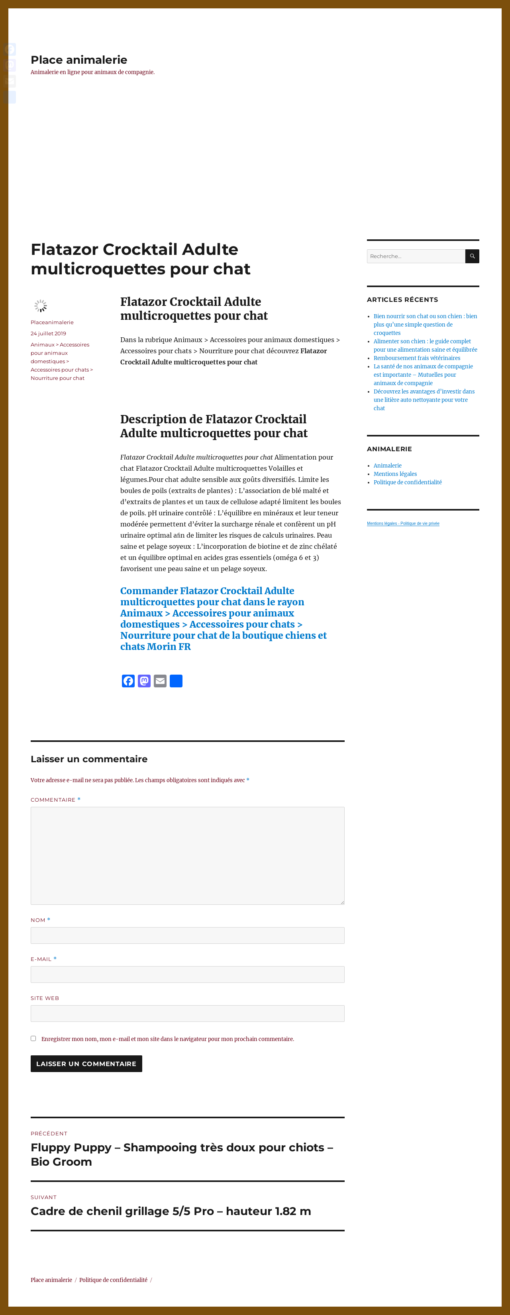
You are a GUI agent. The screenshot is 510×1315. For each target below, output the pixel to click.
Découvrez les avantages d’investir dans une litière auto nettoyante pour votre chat (424, 400)
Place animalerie (79, 60)
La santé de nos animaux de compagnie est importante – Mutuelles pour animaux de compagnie (423, 375)
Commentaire (56, 799)
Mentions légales (395, 474)
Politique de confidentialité (408, 482)
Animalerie (388, 465)
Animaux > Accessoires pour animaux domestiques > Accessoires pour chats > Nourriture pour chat (62, 361)
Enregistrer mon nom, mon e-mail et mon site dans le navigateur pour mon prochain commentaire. (167, 1039)
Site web (45, 998)
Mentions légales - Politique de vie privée (403, 523)
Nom (41, 920)
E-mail (44, 959)
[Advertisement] (255, 180)
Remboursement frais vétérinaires (417, 358)
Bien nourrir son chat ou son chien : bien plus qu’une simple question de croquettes (425, 325)
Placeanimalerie (52, 322)
